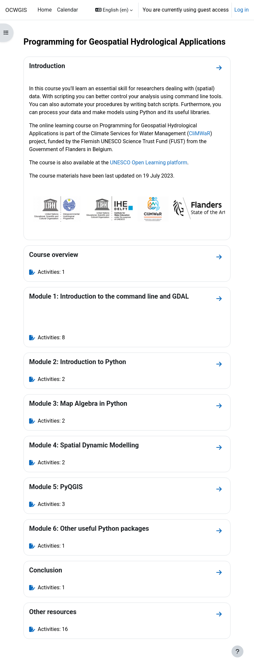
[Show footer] (237, 651)
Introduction (47, 66)
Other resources (52, 612)
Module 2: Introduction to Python (77, 362)
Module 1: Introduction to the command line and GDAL (109, 296)
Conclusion (45, 570)
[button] (114, 10)
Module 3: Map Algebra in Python (78, 403)
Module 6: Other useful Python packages (89, 528)
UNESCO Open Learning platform (148, 162)
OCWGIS (16, 10)
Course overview (53, 255)
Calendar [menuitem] (67, 10)
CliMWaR (199, 133)
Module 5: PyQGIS (56, 487)
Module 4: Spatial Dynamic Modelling (84, 445)
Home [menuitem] (44, 10)
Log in (241, 10)
